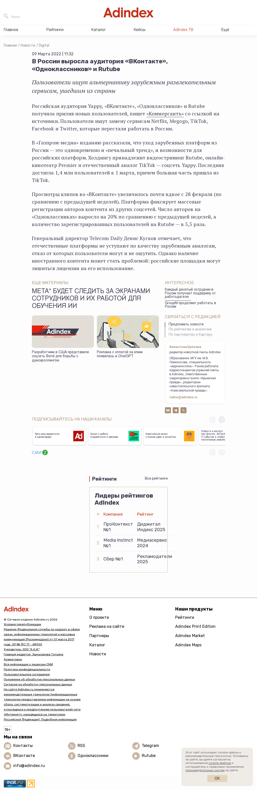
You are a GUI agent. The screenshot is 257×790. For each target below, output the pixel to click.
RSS (81, 745)
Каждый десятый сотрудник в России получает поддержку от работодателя (190, 293)
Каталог (97, 645)
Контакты (23, 745)
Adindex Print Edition (195, 626)
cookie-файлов (220, 763)
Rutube (149, 755)
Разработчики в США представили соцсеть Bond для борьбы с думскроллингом (60, 356)
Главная (10, 45)
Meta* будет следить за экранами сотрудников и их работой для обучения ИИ (91, 299)
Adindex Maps (188, 645)
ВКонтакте (24, 755)
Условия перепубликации (22, 624)
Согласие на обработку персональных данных (38, 684)
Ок (217, 778)
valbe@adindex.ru (183, 397)
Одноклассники (93, 755)
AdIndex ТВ (183, 29)
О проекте (99, 617)
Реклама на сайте (106, 626)
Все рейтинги (156, 478)
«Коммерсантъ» (165, 113)
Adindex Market (190, 635)
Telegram (150, 745)
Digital (44, 45)
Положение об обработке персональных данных (39, 679)
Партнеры (99, 635)
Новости (28, 45)
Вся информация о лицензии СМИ (28, 664)
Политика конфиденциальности (27, 669)
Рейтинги (184, 617)
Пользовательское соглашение (27, 674)
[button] (221, 419)
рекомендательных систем (205, 770)
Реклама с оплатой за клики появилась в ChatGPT (120, 354)
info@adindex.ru (29, 765)
